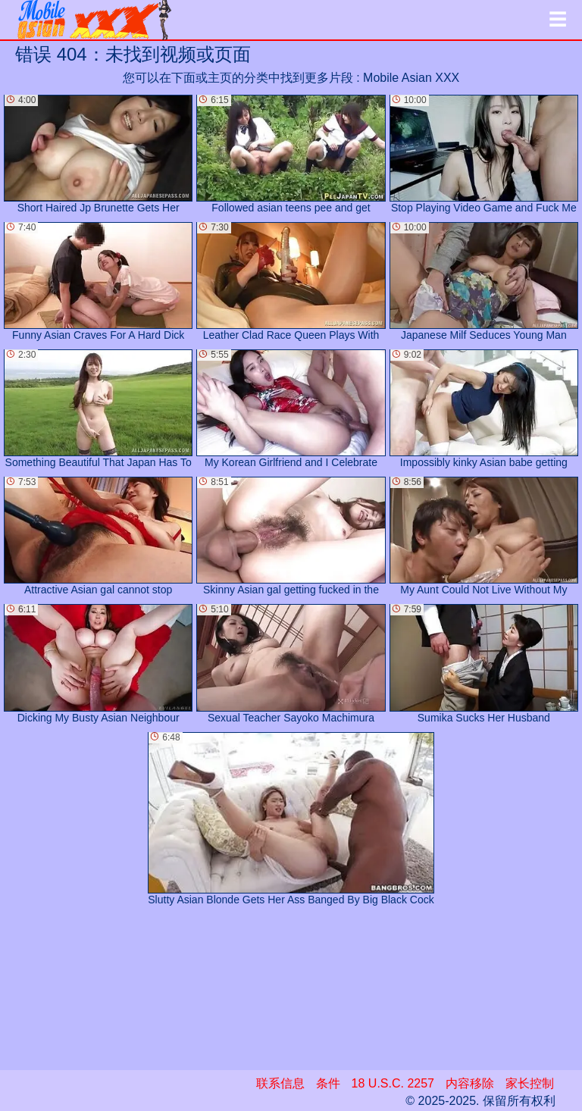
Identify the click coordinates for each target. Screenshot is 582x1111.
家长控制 (529, 1083)
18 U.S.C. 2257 (393, 1083)
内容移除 (470, 1083)
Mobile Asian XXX (411, 77)
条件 (328, 1083)
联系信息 (280, 1083)
